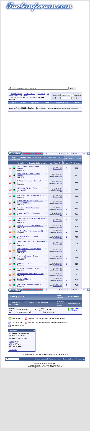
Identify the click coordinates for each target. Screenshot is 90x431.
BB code (11, 342)
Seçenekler (69, 158)
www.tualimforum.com (48, 359)
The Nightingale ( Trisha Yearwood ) (31, 195)
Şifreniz (54, 98)
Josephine (20, 170)
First (45, 153)
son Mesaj (54, 163)
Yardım (23, 103)
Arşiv (59, 359)
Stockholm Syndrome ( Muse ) (29, 284)
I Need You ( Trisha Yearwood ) (29, 213)
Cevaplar (66, 163)
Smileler (11, 343)
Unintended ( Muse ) (25, 263)
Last (85, 153)
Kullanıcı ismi (56, 95)
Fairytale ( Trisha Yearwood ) (28, 236)
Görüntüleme (76, 163)
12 (56, 153)
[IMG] (10, 345)
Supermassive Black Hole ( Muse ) (30, 274)
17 (70, 153)
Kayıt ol (13, 103)
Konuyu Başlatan (29, 163)
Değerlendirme (41, 163)
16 (67, 153)
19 (76, 153)
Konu (19, 163)
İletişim (37, 359)
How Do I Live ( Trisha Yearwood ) (30, 226)
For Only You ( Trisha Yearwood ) (30, 231)
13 (59, 153)
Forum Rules (13, 350)
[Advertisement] (45, 31)
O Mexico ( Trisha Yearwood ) (28, 208)
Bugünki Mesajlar (62, 103)
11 (53, 153)
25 (78, 153)
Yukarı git (81, 359)
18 (73, 153)
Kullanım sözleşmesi (70, 359)
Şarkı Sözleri (41, 94)
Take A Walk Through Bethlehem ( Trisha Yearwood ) (30, 202)
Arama (77, 103)
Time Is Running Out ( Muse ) (28, 268)
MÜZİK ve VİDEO (29, 94)
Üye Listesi (35, 103)
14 (62, 153)
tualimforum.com (16, 94)
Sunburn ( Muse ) (24, 279)
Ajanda (47, 103)
